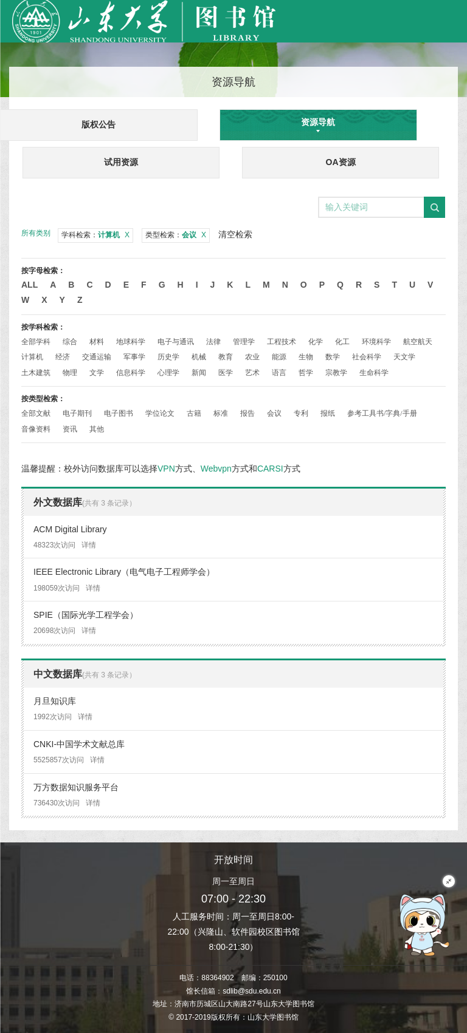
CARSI (270, 468)
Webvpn (216, 468)
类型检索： (175, 235)
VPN (166, 468)
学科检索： (95, 235)
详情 (88, 545)
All (29, 285)
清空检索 (235, 234)
